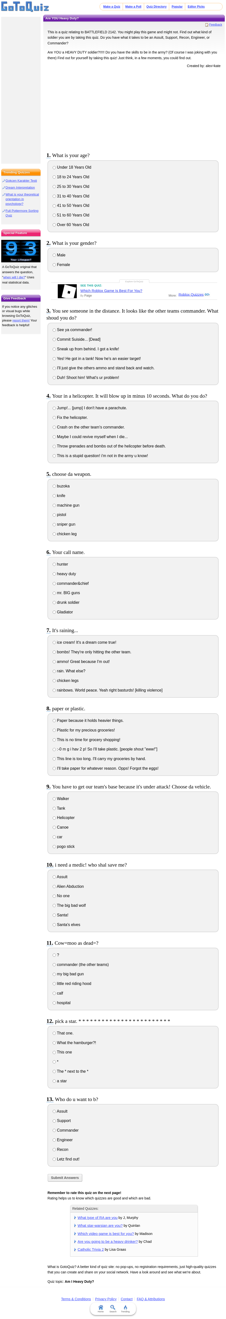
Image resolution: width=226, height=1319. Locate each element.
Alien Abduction (68, 886)
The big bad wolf (69, 905)
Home (101, 1309)
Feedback (215, 24)
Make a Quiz (111, 6)
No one (61, 896)
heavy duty (64, 574)
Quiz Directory (156, 6)
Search (113, 1309)
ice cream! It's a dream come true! (84, 642)
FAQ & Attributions (151, 1299)
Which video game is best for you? (106, 1233)
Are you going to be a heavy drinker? (108, 1241)
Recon (60, 1149)
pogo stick (64, 846)
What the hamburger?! (74, 1043)
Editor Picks (196, 6)
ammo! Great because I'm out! (81, 662)
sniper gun (64, 524)
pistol (59, 515)
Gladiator (63, 612)
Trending (125, 1309)
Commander (65, 1130)
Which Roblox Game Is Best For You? (111, 290)
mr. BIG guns (66, 593)
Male (59, 255)
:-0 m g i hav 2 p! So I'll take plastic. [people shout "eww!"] (105, 749)
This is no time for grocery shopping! (86, 740)
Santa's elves (66, 925)
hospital (62, 1003)
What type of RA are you (98, 1217)
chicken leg (65, 534)
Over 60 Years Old (71, 225)
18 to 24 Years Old (71, 177)
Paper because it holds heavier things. (88, 720)
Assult (60, 877)
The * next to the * (70, 1071)
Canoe (61, 827)
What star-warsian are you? (100, 1225)
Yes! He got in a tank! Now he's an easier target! (97, 358)
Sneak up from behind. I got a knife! (86, 349)
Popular (177, 6)
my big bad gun (68, 974)
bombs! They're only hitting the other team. (92, 652)
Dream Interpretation (20, 187)
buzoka (61, 486)
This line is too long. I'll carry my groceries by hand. (99, 759)
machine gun (66, 505)
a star (60, 1081)
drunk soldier (66, 602)
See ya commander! (72, 330)
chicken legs (66, 680)
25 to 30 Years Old (71, 186)
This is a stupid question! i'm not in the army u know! (100, 456)
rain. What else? (69, 671)
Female (61, 265)
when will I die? (14, 277)
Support (62, 1121)
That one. (63, 1033)
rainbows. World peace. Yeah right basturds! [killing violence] (108, 690)
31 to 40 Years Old (71, 196)
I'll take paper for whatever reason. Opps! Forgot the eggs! (106, 768)
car (57, 837)
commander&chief (71, 583)
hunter (60, 564)
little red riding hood (72, 983)
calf (58, 993)
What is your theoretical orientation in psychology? (22, 199)
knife (59, 496)
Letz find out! (66, 1159)
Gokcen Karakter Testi (21, 180)
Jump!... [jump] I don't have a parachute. (90, 408)
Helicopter (64, 818)
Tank (59, 808)
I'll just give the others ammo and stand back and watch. (104, 368)
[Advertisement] (134, 109)
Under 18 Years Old (72, 167)
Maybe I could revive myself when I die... (90, 437)
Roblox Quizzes (191, 295)
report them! (21, 320)
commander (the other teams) (81, 965)
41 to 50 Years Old (71, 205)
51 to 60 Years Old (71, 215)
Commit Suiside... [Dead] (76, 339)
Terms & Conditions (76, 1299)
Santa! (60, 915)
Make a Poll (133, 6)
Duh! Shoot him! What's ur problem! (86, 377)
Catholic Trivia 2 (91, 1249)
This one (62, 1052)
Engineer (63, 1140)
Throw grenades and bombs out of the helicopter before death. (109, 446)
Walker (61, 799)
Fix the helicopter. (70, 417)
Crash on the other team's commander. (89, 427)
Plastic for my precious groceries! (84, 730)
